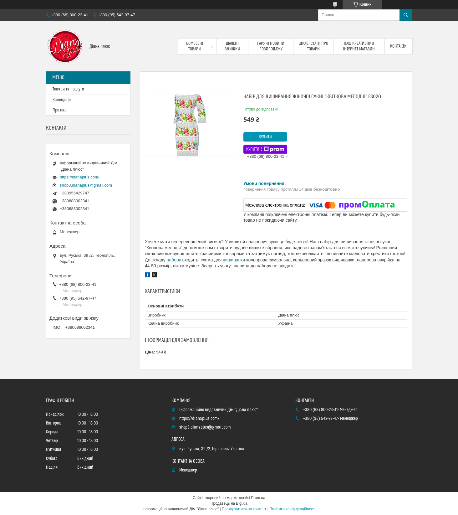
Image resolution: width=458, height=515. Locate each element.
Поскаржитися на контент (244, 509)
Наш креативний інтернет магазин (359, 46)
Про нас (59, 110)
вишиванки (234, 259)
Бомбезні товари (194, 46)
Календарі (62, 99)
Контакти (398, 46)
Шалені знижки (232, 46)
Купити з (265, 149)
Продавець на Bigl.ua (229, 503)
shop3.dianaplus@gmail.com (86, 185)
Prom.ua (258, 498)
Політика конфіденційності (292, 509)
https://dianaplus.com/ (79, 177)
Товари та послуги (68, 89)
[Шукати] (405, 15)
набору (174, 259)
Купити (265, 137)
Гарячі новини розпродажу (270, 46)
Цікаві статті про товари (313, 46)
